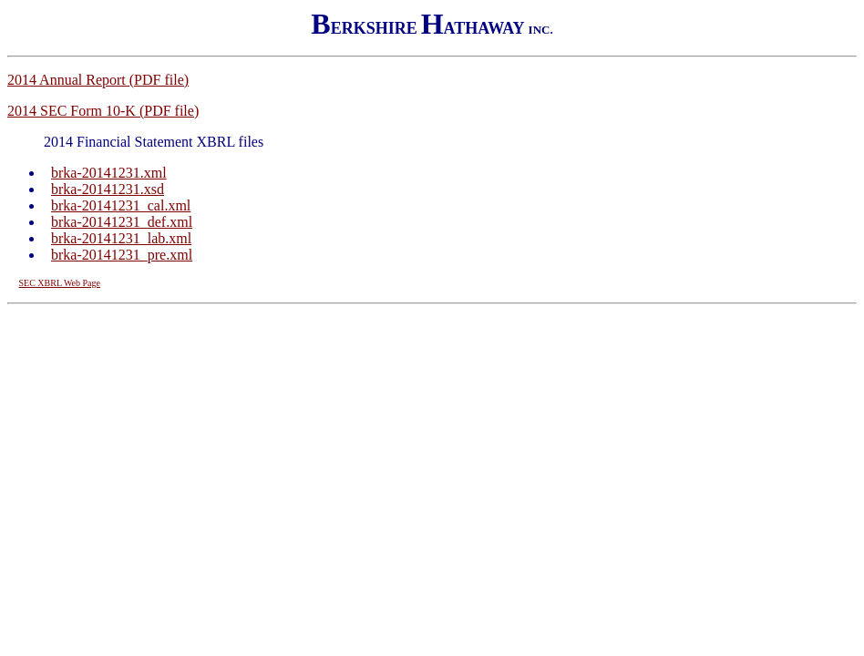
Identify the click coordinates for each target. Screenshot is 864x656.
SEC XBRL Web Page (59, 283)
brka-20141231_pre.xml (121, 254)
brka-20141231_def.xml (121, 222)
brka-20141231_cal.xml (120, 205)
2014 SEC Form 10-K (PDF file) (103, 110)
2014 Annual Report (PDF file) (98, 79)
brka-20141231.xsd (107, 189)
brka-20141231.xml (109, 172)
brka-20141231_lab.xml (121, 238)
